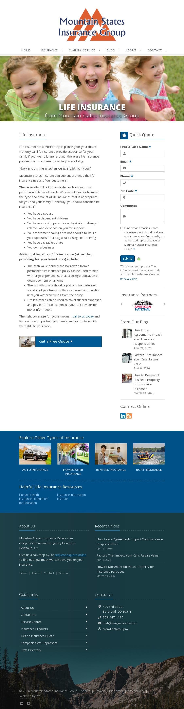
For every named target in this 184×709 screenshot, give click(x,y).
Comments (128, 206)
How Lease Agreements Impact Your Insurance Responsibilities (143, 339)
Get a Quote (46, 341)
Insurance (51, 50)
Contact (156, 50)
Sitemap (64, 573)
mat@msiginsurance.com (120, 623)
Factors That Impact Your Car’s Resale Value (143, 362)
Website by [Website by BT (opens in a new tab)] (30, 696)
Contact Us (54, 615)
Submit (127, 258)
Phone (126, 176)
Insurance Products (54, 629)
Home (26, 50)
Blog (112, 50)
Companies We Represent (54, 643)
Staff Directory (54, 650)
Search (85, 691)
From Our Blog (134, 322)
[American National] (143, 305)
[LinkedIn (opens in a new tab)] (123, 416)
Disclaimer (116, 691)
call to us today (83, 316)
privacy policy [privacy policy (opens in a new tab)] (128, 278)
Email (126, 161)
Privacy (100, 691)
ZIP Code (128, 191)
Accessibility (136, 691)
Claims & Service (84, 50)
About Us (54, 608)
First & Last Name (135, 147)
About (133, 50)
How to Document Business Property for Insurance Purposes (143, 384)
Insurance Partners (138, 295)
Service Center (54, 622)
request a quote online (70, 555)
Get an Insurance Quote (54, 636)
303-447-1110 (113, 617)
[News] (129, 416)
